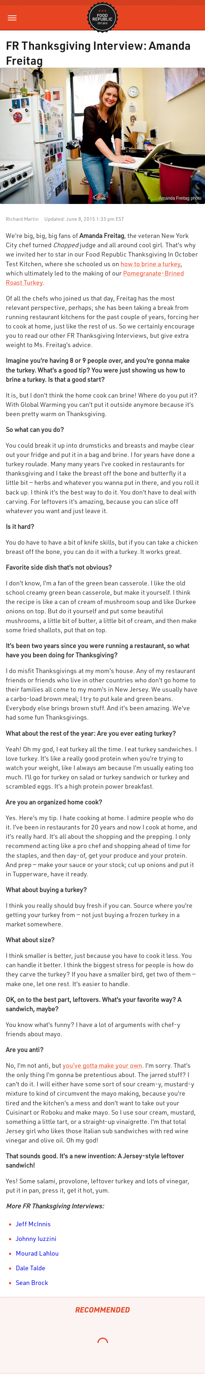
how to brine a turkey (150, 264)
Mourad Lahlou (37, 1253)
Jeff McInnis (33, 1224)
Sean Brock (32, 1282)
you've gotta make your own (102, 1065)
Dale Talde (30, 1268)
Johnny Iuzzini (36, 1238)
